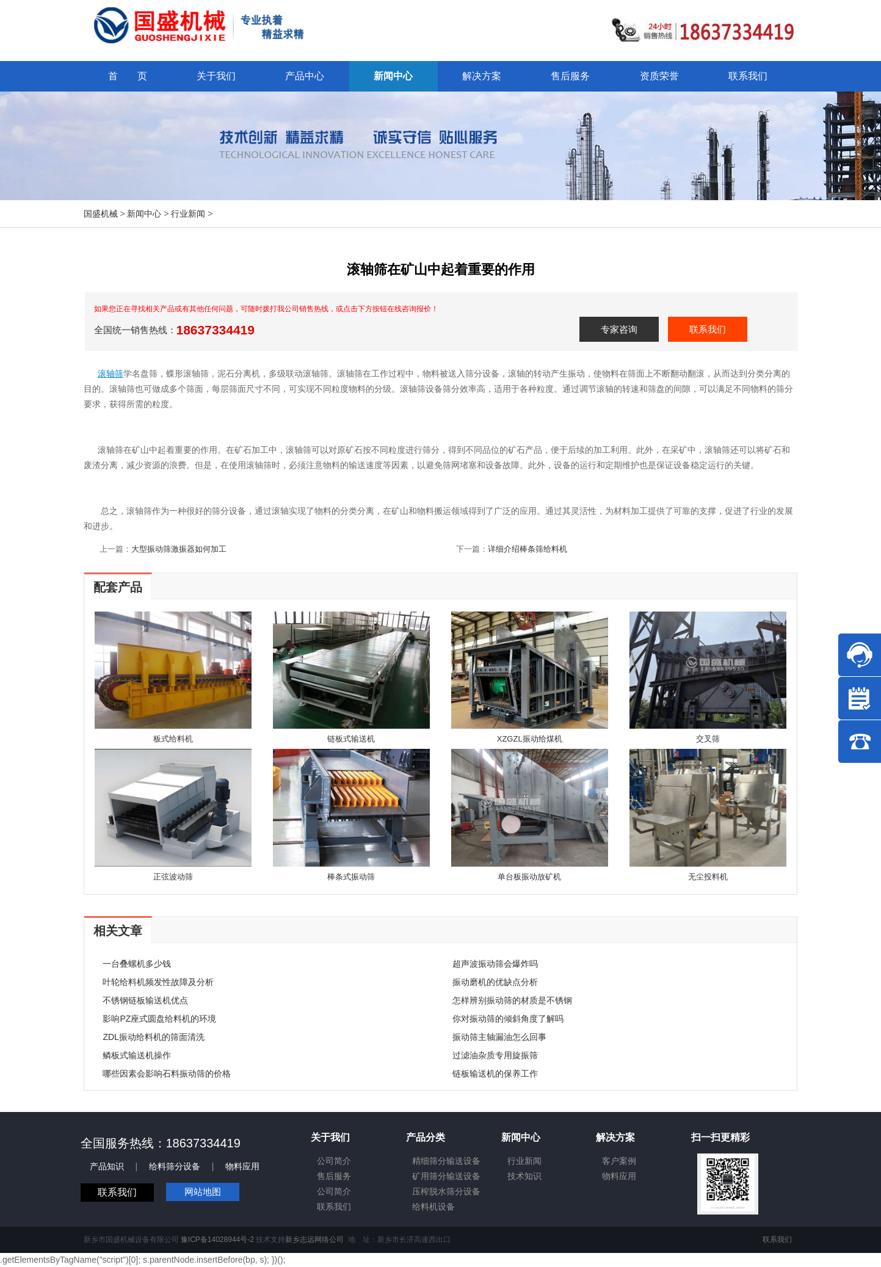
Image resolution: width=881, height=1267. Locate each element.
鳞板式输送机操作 (137, 1055)
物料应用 (242, 1166)
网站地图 (202, 1191)
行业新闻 (188, 213)
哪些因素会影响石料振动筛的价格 (167, 1073)
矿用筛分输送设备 (446, 1176)
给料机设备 (433, 1206)
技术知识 (524, 1176)
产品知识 (107, 1166)
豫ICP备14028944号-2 (217, 1239)
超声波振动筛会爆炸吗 (495, 964)
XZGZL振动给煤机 (529, 738)
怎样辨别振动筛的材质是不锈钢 (512, 1000)
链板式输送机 (351, 738)
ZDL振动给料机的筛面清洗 (153, 1037)
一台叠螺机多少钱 (137, 964)
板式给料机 (173, 738)
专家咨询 (619, 329)
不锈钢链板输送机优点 (145, 1000)
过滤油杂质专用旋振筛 (495, 1055)
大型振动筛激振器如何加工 (179, 549)
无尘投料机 (708, 876)
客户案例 (619, 1161)
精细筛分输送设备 (446, 1161)
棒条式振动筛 (351, 876)
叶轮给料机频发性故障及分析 (158, 982)
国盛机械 (101, 213)
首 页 (127, 76)
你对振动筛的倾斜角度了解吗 (508, 1018)
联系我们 (707, 329)
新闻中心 (144, 213)
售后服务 (334, 1176)
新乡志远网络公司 (314, 1239)
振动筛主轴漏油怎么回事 (499, 1037)
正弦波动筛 (173, 876)
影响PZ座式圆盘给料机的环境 (159, 1018)
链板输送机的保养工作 (495, 1073)
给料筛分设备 (174, 1166)
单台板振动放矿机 (529, 876)
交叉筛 (708, 738)
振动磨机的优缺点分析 (495, 982)
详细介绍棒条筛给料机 (527, 549)
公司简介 (334, 1161)
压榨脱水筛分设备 (446, 1191)
